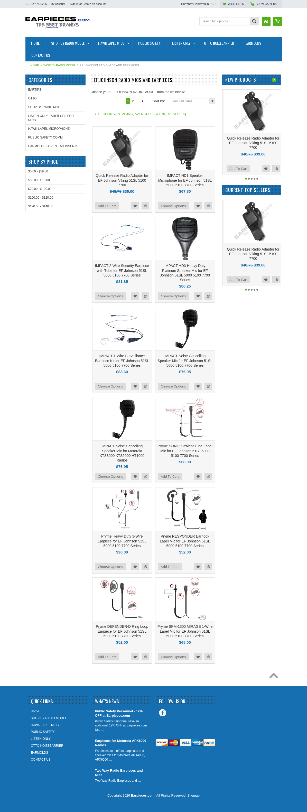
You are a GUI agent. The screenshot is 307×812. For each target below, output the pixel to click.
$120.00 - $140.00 (40, 206)
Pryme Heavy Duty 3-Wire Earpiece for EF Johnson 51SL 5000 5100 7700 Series (122, 541)
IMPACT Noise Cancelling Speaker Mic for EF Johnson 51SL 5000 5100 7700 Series (184, 360)
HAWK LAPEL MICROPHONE (49, 129)
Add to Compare (145, 205)
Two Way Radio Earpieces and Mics (119, 773)
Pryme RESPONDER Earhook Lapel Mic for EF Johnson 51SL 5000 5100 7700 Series (185, 541)
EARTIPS (34, 89)
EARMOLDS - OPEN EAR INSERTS (53, 146)
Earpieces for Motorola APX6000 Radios (120, 743)
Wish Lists (236, 3)
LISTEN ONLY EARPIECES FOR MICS (51, 118)
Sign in (74, 3)
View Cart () (266, 3)
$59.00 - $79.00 (39, 180)
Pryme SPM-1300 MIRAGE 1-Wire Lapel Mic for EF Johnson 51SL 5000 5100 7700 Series (185, 631)
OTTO (32, 98)
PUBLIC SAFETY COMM (45, 137)
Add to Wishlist (135, 205)
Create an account (94, 3)
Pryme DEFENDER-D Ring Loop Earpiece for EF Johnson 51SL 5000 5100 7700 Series (122, 631)
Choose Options (173, 206)
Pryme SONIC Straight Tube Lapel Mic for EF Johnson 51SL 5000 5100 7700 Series (184, 450)
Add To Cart (107, 206)
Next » (143, 101)
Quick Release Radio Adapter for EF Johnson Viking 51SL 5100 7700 (122, 180)
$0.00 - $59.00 (38, 171)
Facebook (162, 712)
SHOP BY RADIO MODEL (59, 65)
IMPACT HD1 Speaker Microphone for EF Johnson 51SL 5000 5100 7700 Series (185, 180)
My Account (58, 3)
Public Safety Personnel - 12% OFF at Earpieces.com (119, 713)
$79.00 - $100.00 (40, 189)
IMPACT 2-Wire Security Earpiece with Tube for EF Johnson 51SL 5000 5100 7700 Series (122, 270)
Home (35, 65)
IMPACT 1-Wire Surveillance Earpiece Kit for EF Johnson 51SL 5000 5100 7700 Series (122, 360)
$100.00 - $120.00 (40, 197)
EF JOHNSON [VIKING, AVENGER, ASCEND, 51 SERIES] (142, 114)
